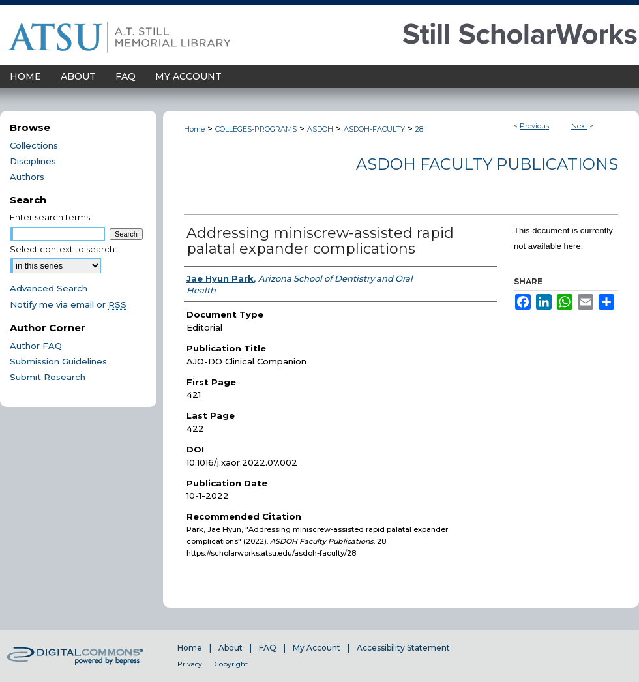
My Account (316, 648)
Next (579, 125)
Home (194, 129)
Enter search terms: (51, 217)
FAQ (267, 648)
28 (419, 129)
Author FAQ (36, 345)
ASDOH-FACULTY (374, 129)
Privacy (189, 664)
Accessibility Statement (403, 648)
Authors (27, 176)
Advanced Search (48, 288)
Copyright (231, 664)
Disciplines (33, 161)
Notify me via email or (68, 304)
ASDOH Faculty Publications (487, 164)
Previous (534, 125)
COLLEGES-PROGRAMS (256, 129)
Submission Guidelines (58, 361)
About (230, 648)
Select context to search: (63, 249)
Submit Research (47, 377)
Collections (34, 145)
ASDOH (320, 129)
